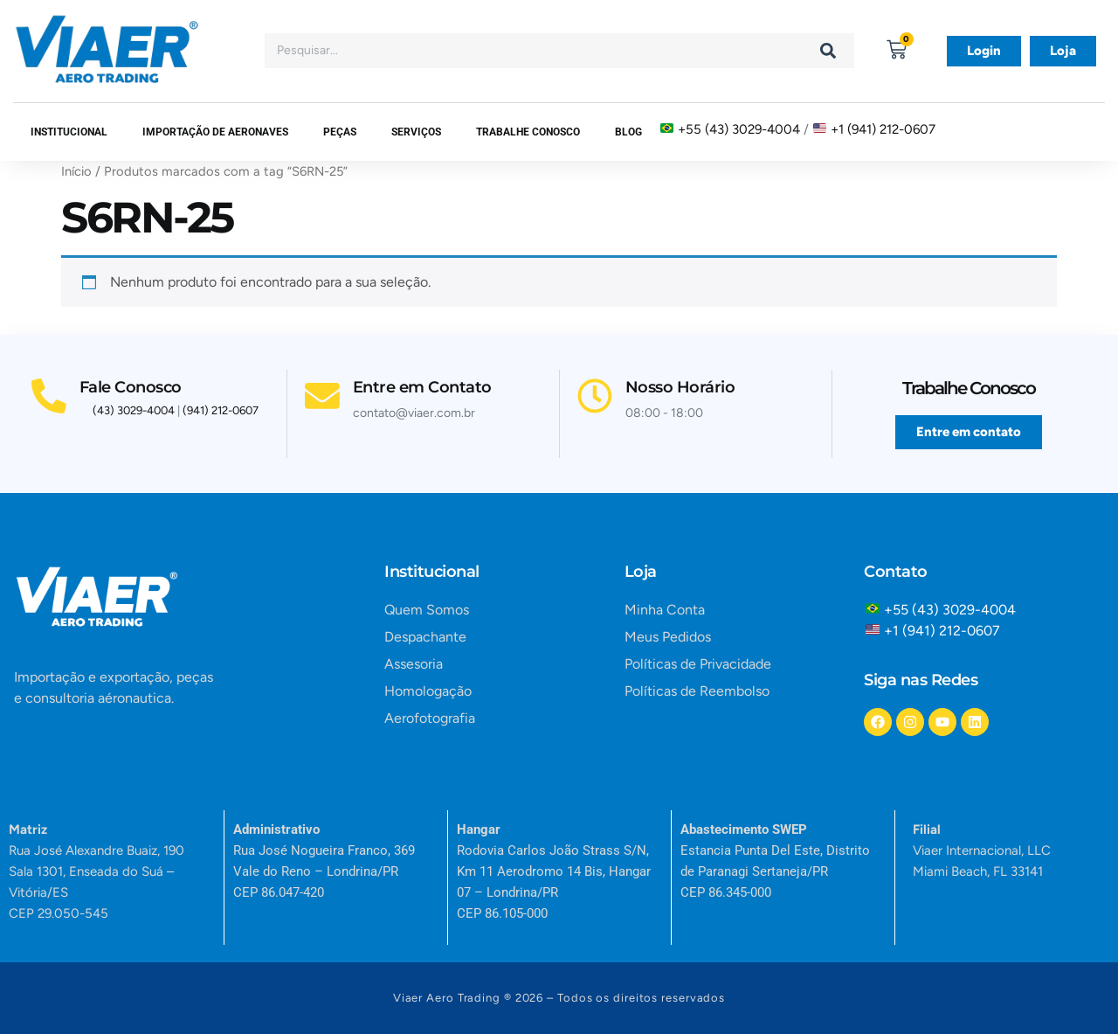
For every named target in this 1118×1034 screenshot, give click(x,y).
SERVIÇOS (416, 132)
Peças (339, 132)
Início (76, 171)
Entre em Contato (422, 370)
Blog (628, 132)
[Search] (828, 50)
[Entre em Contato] (322, 379)
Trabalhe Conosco (528, 132)
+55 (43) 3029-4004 (739, 129)
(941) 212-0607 (221, 410)
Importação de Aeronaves (215, 132)
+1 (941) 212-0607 (883, 129)
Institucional (69, 132)
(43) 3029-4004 (134, 410)
